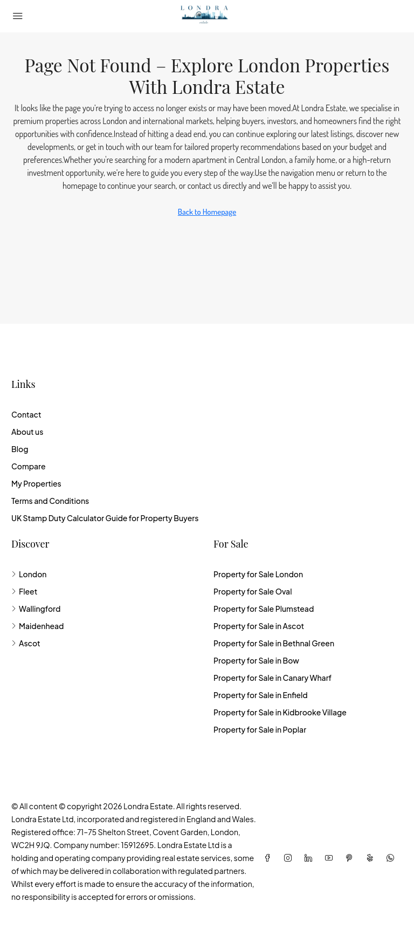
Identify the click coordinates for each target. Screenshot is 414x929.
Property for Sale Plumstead (263, 608)
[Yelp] (372, 858)
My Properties (36, 483)
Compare (28, 466)
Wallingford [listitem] (35, 608)
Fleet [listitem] (24, 591)
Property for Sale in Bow (256, 660)
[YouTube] (331, 858)
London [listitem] (28, 574)
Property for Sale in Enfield (260, 695)
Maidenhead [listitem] (37, 626)
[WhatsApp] (392, 858)
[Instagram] (290, 858)
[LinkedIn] (310, 858)
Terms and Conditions (50, 501)
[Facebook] (269, 858)
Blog (19, 449)
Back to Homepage (207, 212)
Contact (26, 414)
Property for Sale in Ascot (258, 626)
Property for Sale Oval (252, 591)
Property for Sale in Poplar (259, 729)
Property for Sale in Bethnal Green (273, 643)
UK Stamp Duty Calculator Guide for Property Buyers (104, 518)
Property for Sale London (258, 574)
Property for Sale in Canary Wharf (272, 677)
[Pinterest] (351, 858)
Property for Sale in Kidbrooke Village (280, 712)
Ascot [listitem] (25, 643)
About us (27, 431)
